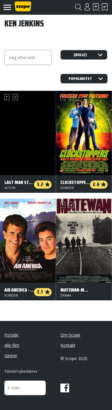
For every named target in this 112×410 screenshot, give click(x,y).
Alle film (11, 345)
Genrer (10, 355)
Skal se (95, 7)
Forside (11, 335)
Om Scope (70, 335)
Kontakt (67, 345)
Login (87, 7)
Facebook (64, 388)
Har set (104, 7)
